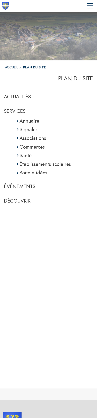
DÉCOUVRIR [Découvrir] (17, 200)
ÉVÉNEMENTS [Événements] (19, 186)
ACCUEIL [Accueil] (11, 67)
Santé (26, 155)
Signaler (28, 129)
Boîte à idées (33, 172)
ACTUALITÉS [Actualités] (17, 96)
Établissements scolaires (45, 164)
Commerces (32, 147)
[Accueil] (5, 6)
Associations (33, 138)
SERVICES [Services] (15, 111)
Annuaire (29, 121)
